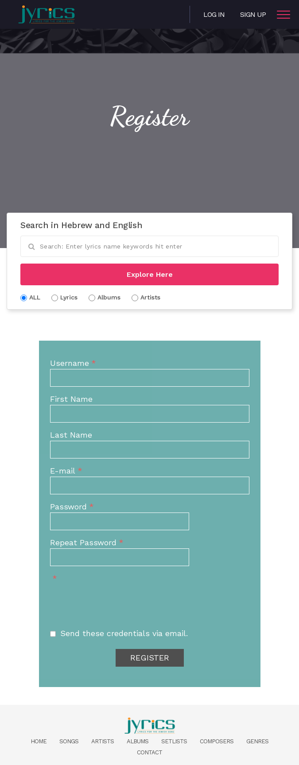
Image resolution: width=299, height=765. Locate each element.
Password (72, 506)
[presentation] (117, 601)
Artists (102, 741)
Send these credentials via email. (119, 634)
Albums (137, 741)
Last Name (71, 434)
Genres (257, 741)
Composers (216, 741)
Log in (214, 14)
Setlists (174, 741)
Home (39, 741)
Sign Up (253, 14)
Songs (68, 741)
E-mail (66, 470)
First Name (71, 399)
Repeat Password (87, 542)
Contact (149, 752)
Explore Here (150, 274)
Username (73, 363)
